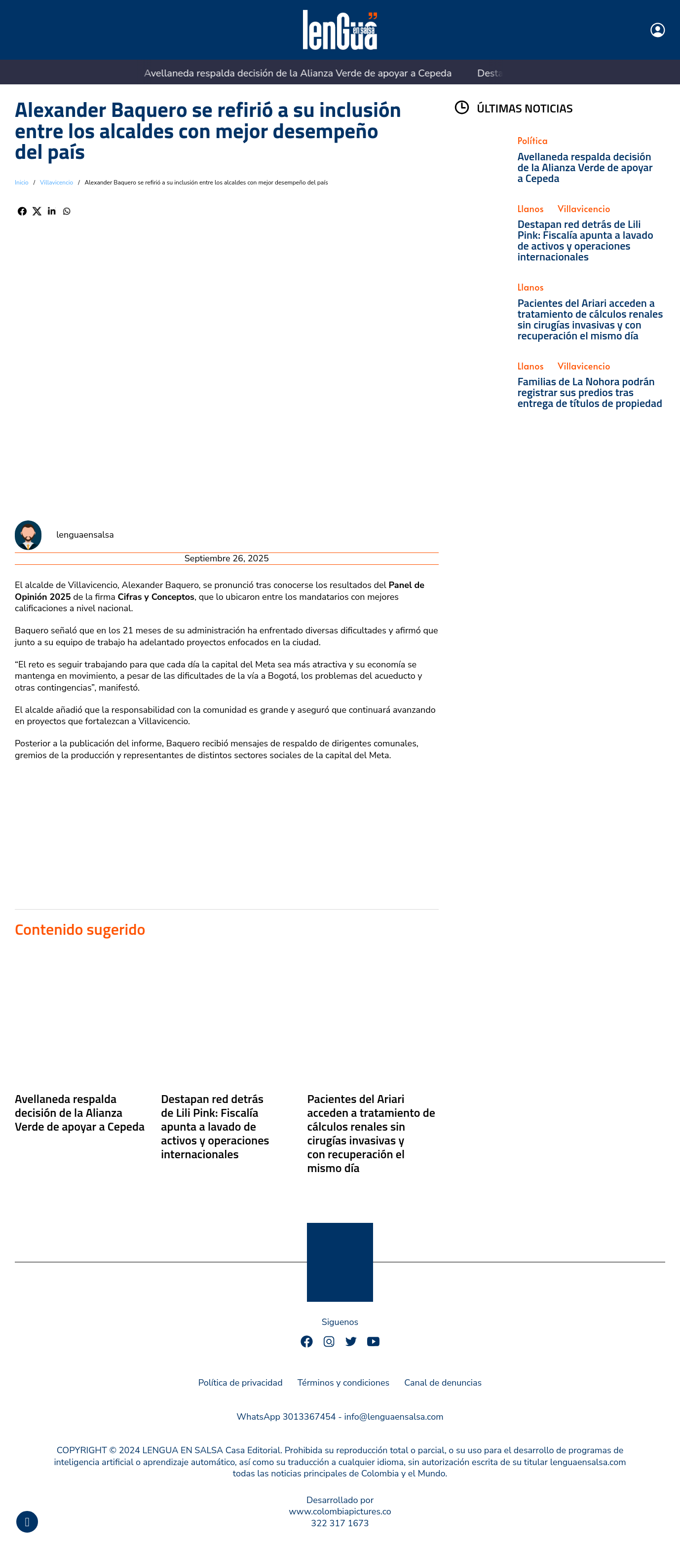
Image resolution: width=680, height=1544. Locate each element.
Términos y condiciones (344, 1383)
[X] (37, 211)
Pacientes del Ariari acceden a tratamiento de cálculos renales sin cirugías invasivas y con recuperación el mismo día (371, 1133)
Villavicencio (56, 182)
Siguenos (340, 1322)
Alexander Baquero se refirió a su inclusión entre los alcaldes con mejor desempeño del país (208, 130)
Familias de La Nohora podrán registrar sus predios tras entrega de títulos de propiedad (590, 392)
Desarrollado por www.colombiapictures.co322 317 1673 (340, 1512)
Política (533, 140)
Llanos (531, 208)
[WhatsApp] (66, 211)
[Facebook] (22, 211)
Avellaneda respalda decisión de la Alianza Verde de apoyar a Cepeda (260, 73)
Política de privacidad (240, 1383)
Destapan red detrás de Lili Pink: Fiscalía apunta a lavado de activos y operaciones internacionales (215, 1126)
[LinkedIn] (51, 211)
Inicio (22, 182)
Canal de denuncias (443, 1383)
